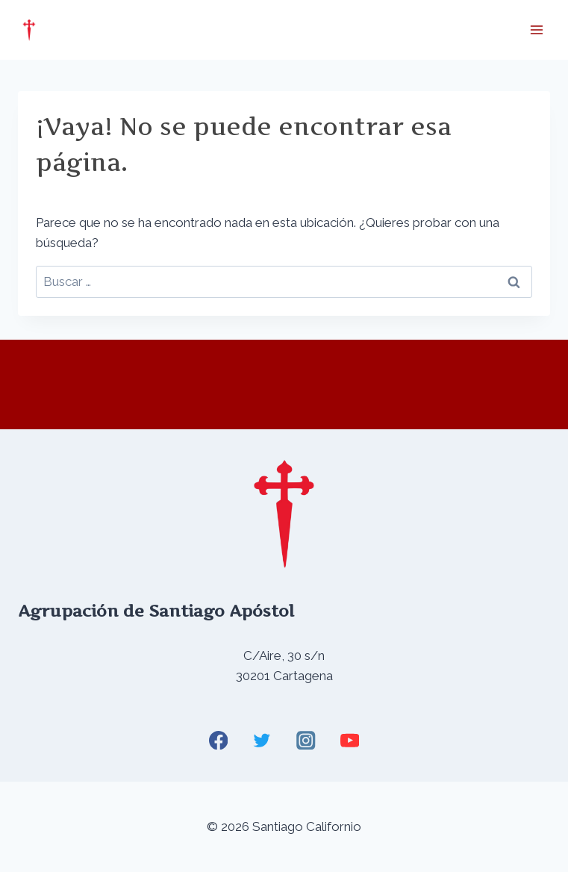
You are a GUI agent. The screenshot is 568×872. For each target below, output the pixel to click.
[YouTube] (350, 740)
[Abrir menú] (536, 29)
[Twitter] (262, 740)
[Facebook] (218, 740)
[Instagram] (306, 740)
